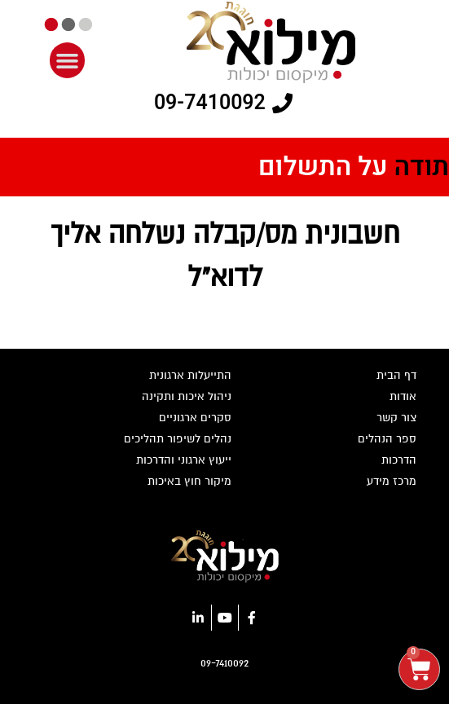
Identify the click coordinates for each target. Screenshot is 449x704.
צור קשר (396, 417)
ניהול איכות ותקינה (186, 396)
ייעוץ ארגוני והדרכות (183, 460)
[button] (68, 60)
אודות (403, 396)
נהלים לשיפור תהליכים (177, 439)
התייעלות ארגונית (190, 375)
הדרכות (398, 460)
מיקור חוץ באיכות (189, 481)
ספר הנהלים (387, 439)
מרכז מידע (391, 481)
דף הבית (396, 375)
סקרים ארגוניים (195, 417)
